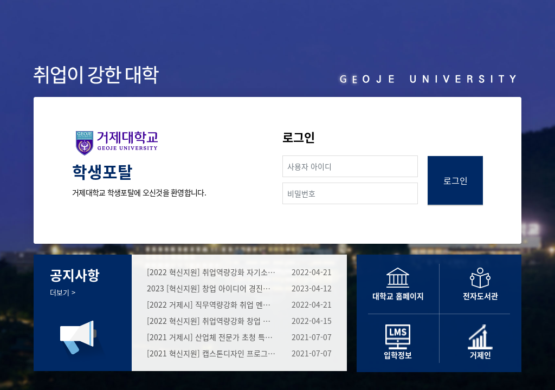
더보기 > (62, 292)
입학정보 (398, 354)
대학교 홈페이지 (398, 295)
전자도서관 (480, 295)
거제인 (480, 354)
